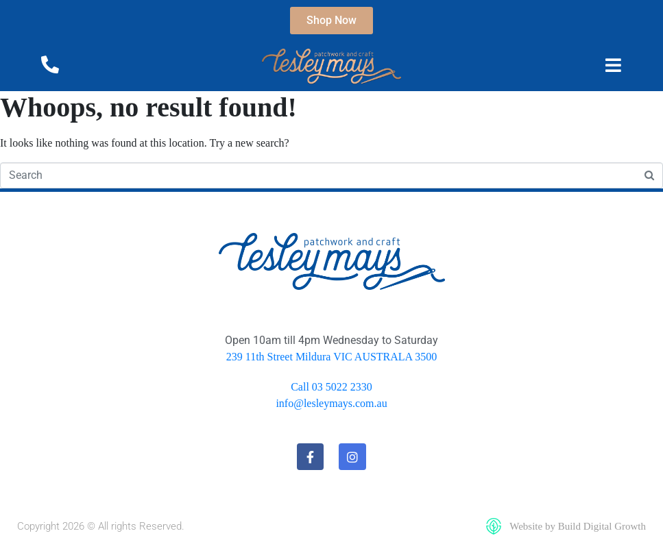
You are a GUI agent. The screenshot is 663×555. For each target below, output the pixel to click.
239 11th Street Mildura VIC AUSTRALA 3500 (331, 356)
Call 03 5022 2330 (331, 387)
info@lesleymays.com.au (331, 403)
